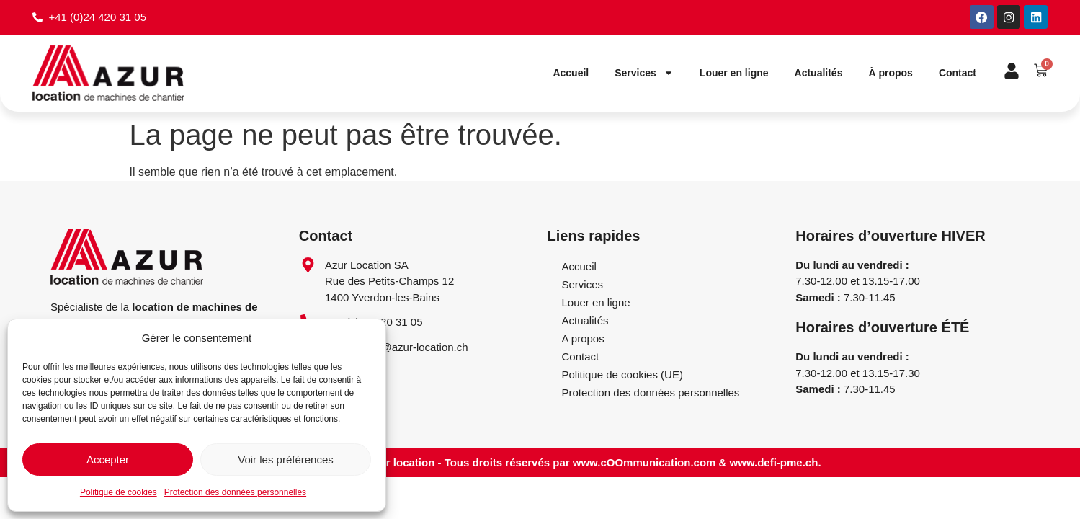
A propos (582, 339)
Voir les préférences (286, 459)
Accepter (107, 459)
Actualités (819, 74)
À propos (890, 74)
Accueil (571, 74)
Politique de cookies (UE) (621, 375)
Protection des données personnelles (235, 492)
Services (644, 74)
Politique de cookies (118, 492)
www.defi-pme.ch (774, 463)
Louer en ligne (734, 74)
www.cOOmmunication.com (644, 463)
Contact (957, 74)
